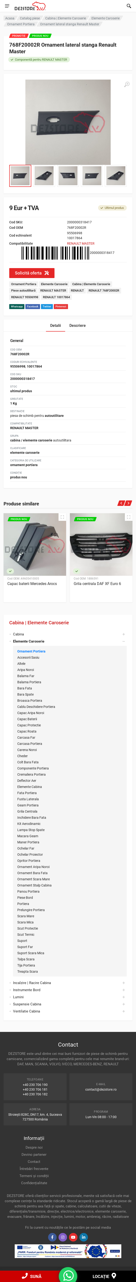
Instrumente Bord (26, 990)
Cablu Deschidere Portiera (36, 707)
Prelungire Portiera (31, 910)
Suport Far (25, 947)
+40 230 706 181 (35, 1089)
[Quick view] (62, 517)
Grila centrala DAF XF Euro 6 (97, 583)
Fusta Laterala (28, 799)
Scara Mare (25, 916)
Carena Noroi (27, 750)
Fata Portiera (27, 793)
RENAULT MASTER (81, 243)
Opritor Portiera (28, 861)
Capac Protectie (29, 725)
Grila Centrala (27, 811)
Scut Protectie (27, 928)
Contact (34, 1162)
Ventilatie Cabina (26, 1011)
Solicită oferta (32, 272)
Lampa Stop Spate (31, 830)
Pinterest (60, 306)
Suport (22, 941)
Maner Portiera (28, 842)
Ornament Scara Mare (33, 879)
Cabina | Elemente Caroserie (39, 622)
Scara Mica (25, 922)
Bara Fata (24, 688)
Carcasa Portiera (29, 744)
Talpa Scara (26, 959)
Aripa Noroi (25, 670)
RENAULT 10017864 (56, 297)
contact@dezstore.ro (101, 1089)
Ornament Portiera (31, 651)
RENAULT (77, 290)
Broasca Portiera (29, 700)
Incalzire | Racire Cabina (32, 983)
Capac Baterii (27, 719)
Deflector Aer (26, 781)
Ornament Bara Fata (32, 873)
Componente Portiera (33, 768)
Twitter (47, 306)
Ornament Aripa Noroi (33, 867)
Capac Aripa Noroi (30, 713)
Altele (21, 664)
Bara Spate (25, 694)
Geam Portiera (28, 805)
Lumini (18, 997)
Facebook (32, 306)
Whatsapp (17, 306)
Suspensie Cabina (27, 1004)
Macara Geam (27, 836)
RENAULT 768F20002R (104, 290)
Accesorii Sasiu (28, 657)
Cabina (18, 634)
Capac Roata (26, 731)
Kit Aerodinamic (29, 824)
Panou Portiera (28, 891)
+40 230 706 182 (35, 1094)
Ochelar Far (25, 848)
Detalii (55, 325)
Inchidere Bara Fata (31, 817)
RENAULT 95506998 (24, 297)
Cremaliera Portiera (31, 774)
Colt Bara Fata (28, 762)
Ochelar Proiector (30, 854)
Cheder (22, 756)
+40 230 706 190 (35, 1085)
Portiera (23, 904)
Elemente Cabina (29, 787)
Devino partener (34, 1154)
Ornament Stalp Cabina (34, 885)
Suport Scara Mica (30, 953)
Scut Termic (25, 934)
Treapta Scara (27, 971)
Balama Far (25, 676)
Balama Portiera (29, 682)
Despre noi (34, 1147)
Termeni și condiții (34, 1176)
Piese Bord (25, 898)
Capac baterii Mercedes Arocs (32, 583)
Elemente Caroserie (54, 284)
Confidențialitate (34, 1183)
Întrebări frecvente (34, 1169)
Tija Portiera (26, 965)
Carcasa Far (26, 737)
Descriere (77, 325)
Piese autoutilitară (23, 290)
